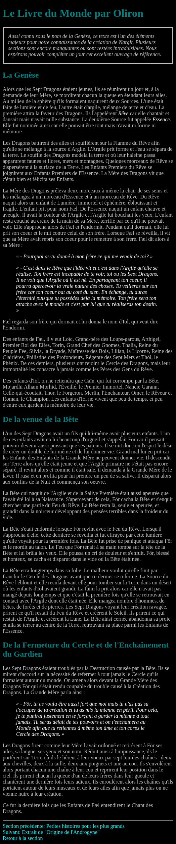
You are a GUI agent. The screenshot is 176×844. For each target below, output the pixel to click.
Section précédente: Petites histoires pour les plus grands (64, 826)
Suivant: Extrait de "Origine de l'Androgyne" (51, 832)
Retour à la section (23, 838)
